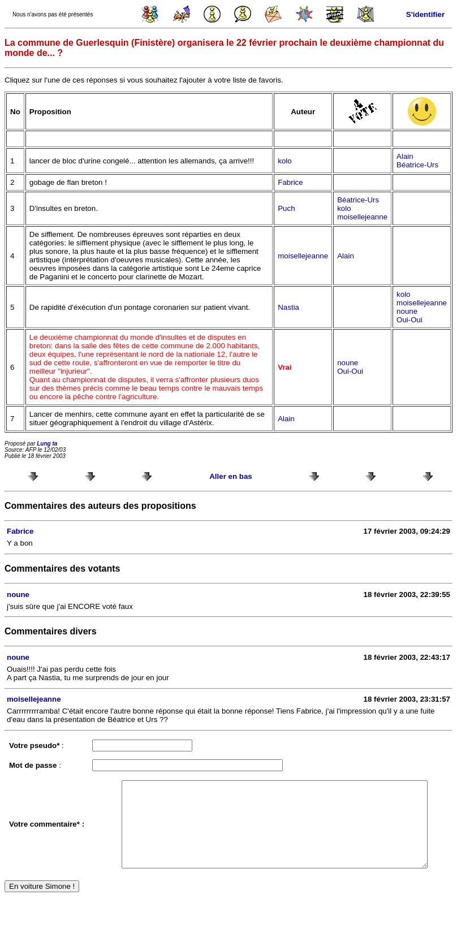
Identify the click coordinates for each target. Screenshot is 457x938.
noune (406, 311)
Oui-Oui (409, 319)
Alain (404, 156)
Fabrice (290, 182)
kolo (284, 161)
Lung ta (47, 443)
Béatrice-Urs (417, 165)
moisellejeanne (362, 217)
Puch (286, 208)
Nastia (288, 307)
